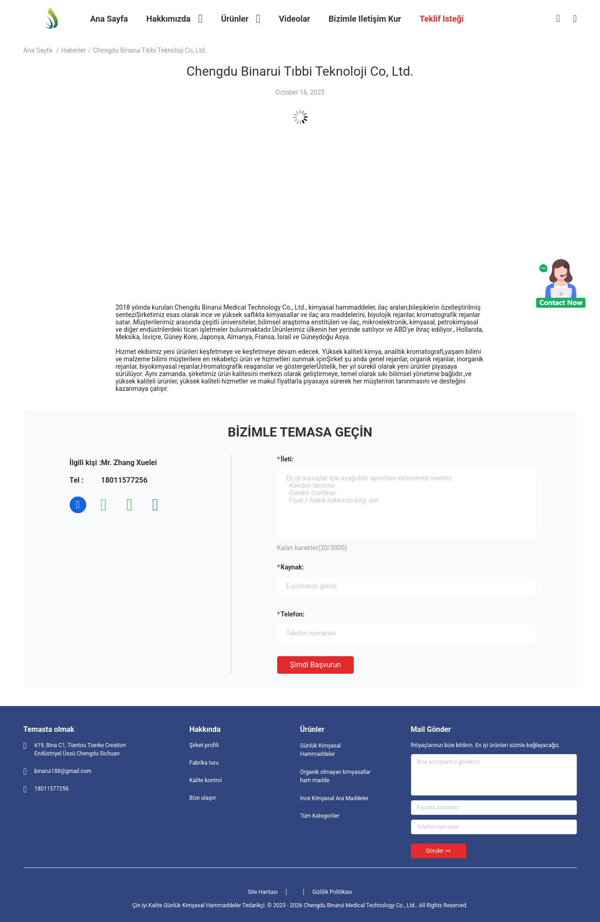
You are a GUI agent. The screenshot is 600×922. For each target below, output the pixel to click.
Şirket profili (204, 745)
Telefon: (293, 614)
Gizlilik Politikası (332, 892)
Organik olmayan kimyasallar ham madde (335, 776)
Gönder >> (438, 851)
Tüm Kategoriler (319, 816)
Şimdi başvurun (315, 664)
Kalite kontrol (206, 780)
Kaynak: (292, 567)
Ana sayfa (38, 50)
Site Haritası (263, 892)
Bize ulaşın (203, 798)
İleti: (287, 459)
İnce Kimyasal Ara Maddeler (334, 798)
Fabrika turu (204, 763)
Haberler (73, 50)
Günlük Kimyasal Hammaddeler (320, 749)
